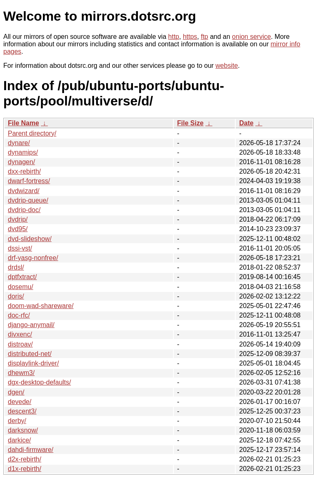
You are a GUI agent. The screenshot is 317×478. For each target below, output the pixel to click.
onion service (251, 36)
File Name (23, 123)
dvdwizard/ (23, 190)
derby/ (17, 420)
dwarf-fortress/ (29, 180)
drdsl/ (16, 267)
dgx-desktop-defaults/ (39, 382)
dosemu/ (20, 286)
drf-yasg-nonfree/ (33, 257)
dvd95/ (18, 228)
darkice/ (19, 440)
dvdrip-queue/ (28, 200)
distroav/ (20, 344)
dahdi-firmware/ (30, 449)
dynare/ (19, 142)
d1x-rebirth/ (24, 468)
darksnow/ (23, 430)
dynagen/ (21, 161)
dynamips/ (23, 152)
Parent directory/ (32, 133)
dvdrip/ (18, 219)
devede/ (19, 401)
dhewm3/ (21, 372)
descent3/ (22, 411)
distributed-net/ (30, 353)
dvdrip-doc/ (24, 209)
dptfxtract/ (22, 276)
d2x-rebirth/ (24, 459)
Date (246, 123)
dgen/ (16, 392)
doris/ (16, 296)
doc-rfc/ (19, 315)
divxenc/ (20, 334)
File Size (190, 123)
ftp (204, 36)
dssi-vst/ (20, 248)
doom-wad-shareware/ (40, 305)
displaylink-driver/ (33, 363)
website (226, 65)
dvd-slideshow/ (30, 238)
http (173, 36)
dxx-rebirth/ (24, 171)
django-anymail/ (31, 324)
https (190, 36)
